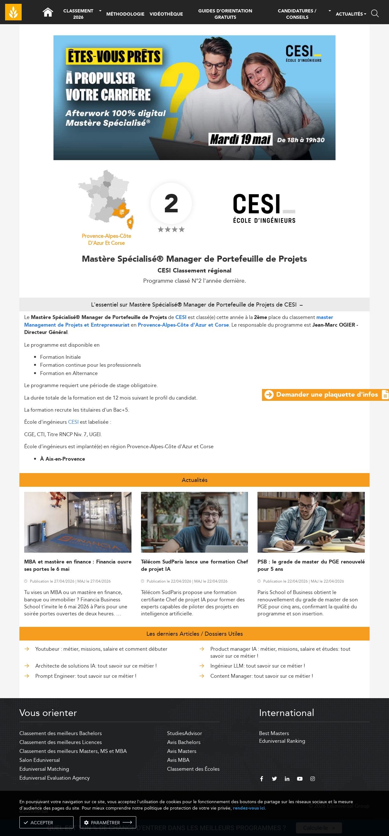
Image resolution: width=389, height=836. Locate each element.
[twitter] (274, 779)
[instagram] (312, 779)
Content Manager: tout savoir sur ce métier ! (261, 676)
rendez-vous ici (249, 808)
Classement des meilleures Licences (60, 742)
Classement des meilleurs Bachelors (60, 733)
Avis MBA (178, 760)
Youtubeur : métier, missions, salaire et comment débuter (101, 649)
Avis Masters (181, 751)
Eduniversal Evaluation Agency (54, 778)
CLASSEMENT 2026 (78, 14)
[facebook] (261, 779)
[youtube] (299, 779)
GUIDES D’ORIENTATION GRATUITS (225, 14)
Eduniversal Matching (44, 769)
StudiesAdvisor (184, 733)
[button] (100, 14)
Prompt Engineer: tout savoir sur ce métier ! (85, 676)
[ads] (194, 158)
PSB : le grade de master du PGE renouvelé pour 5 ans (311, 565)
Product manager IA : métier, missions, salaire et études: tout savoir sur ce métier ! (280, 652)
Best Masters (274, 733)
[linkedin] (287, 779)
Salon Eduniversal (39, 760)
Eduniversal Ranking (282, 741)
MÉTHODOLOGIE (125, 14)
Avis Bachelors (184, 742)
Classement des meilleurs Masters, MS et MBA (73, 751)
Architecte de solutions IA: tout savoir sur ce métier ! (96, 666)
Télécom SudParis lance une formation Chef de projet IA (194, 565)
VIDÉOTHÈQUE (166, 14)
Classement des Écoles (193, 769)
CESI (181, 318)
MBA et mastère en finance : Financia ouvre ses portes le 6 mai (77, 565)
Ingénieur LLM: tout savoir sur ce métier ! (257, 666)
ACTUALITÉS (349, 14)
